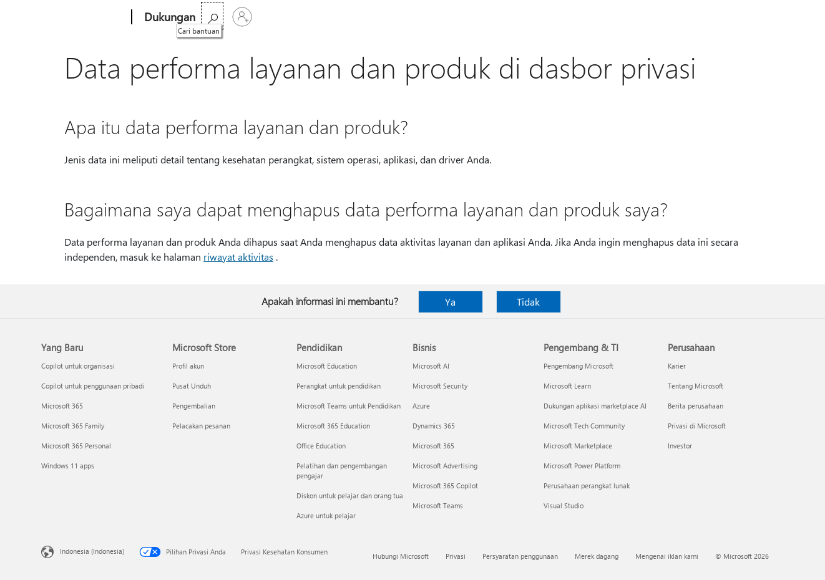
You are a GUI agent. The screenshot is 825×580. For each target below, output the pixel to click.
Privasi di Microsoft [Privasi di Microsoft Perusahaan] (697, 425)
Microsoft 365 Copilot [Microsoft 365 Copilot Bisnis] (445, 485)
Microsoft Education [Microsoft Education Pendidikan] (326, 365)
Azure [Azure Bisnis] (421, 405)
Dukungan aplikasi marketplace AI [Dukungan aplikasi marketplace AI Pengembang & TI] (595, 405)
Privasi (456, 556)
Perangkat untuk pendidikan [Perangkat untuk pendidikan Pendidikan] (338, 385)
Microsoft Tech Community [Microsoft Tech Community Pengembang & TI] (584, 425)
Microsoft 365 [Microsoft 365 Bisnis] (433, 445)
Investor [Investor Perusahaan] (680, 445)
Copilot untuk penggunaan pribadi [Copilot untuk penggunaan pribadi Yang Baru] (92, 385)
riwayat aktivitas (238, 256)
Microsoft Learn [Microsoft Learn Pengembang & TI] (567, 385)
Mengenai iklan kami (666, 556)
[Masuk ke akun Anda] (769, 17)
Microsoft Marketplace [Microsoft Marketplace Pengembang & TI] (578, 445)
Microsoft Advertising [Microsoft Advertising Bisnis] (444, 465)
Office (280, 17)
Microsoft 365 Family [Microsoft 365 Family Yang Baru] (72, 425)
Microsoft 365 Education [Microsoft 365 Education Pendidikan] (333, 425)
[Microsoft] (84, 17)
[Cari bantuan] (739, 16)
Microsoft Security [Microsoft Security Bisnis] (439, 385)
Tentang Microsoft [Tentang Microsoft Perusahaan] (695, 385)
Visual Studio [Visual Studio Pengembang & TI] (563, 505)
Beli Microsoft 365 (524, 17)
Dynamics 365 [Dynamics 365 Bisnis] (433, 425)
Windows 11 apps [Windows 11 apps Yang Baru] (67, 465)
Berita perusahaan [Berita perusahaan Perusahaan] (695, 405)
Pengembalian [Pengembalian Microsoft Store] (193, 405)
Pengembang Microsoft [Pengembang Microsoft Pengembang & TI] (578, 365)
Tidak (528, 301)
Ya (450, 301)
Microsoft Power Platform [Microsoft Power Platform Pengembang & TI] (582, 465)
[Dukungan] (168, 17)
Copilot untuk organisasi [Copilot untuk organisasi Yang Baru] (78, 365)
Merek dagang (596, 556)
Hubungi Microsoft (401, 556)
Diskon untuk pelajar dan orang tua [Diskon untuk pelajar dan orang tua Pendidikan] (349, 495)
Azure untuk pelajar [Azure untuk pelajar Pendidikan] (326, 515)
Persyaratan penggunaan (520, 556)
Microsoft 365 (231, 17)
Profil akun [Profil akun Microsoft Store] (188, 365)
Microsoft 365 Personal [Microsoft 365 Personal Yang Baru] (76, 445)
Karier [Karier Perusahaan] (677, 365)
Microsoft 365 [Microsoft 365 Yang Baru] (62, 405)
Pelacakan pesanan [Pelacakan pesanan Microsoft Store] (201, 425)
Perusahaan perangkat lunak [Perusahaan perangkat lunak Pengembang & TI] (587, 485)
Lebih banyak (440, 17)
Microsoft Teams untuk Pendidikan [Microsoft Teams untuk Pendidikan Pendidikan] (348, 405)
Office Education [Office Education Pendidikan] (321, 445)
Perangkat (375, 17)
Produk (320, 17)
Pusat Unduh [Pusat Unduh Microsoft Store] (191, 385)
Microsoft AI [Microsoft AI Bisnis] (430, 365)
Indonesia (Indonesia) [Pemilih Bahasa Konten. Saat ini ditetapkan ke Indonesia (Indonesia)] (92, 551)
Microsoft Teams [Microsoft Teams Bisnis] (437, 505)
